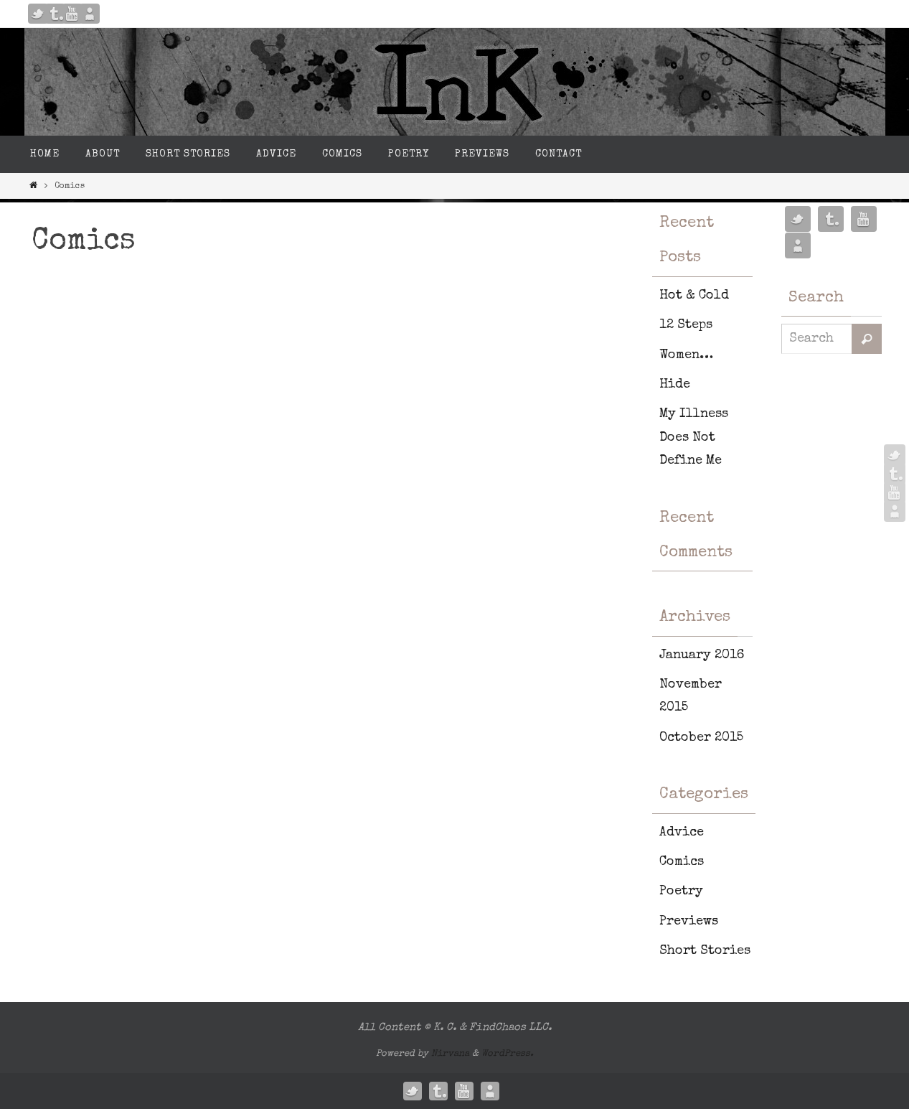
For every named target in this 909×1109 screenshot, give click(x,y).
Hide (674, 384)
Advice (681, 832)
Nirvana (450, 1054)
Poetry (681, 891)
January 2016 (701, 655)
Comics (681, 862)
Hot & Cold (694, 295)
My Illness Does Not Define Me (693, 437)
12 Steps (685, 325)
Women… (686, 355)
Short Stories (704, 951)
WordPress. (507, 1054)
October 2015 (701, 737)
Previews (688, 921)
